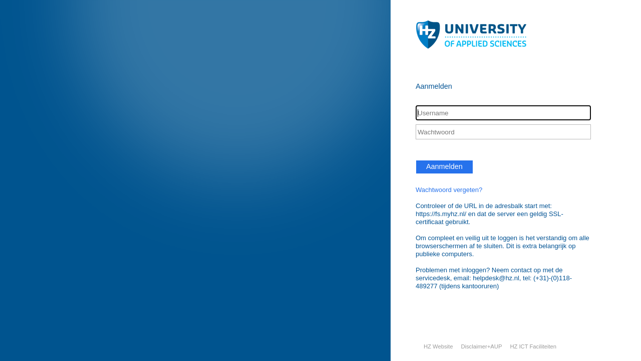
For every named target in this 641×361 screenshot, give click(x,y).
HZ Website (438, 346)
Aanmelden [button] (444, 166)
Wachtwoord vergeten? (449, 190)
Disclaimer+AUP (481, 346)
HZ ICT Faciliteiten (533, 346)
